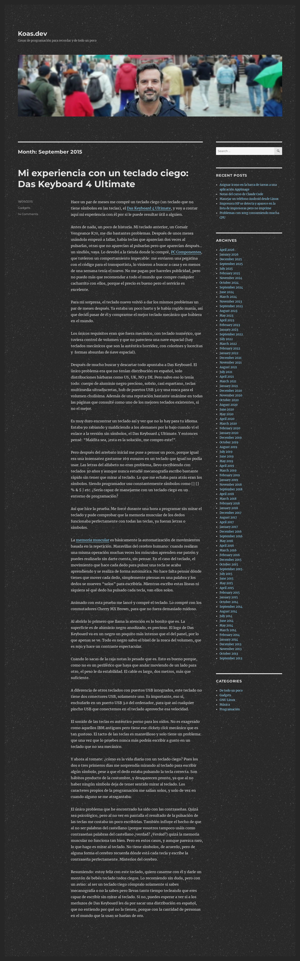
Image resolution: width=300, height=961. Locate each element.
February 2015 (230, 593)
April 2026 (227, 250)
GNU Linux (227, 700)
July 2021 (226, 372)
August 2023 (228, 311)
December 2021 (230, 358)
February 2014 (230, 635)
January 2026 (229, 254)
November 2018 (231, 485)
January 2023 (229, 330)
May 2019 (226, 461)
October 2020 (229, 400)
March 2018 (228, 499)
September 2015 (231, 569)
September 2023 (231, 306)
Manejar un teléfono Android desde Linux (249, 199)
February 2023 (230, 325)
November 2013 (230, 649)
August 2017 (228, 517)
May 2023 (226, 316)
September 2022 (231, 334)
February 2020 (230, 428)
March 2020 (228, 423)
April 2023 (227, 320)
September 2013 (231, 658)
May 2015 (226, 583)
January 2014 (229, 639)
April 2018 (227, 494)
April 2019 (227, 466)
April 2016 (227, 546)
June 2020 (227, 409)
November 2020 (231, 395)
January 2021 (229, 386)
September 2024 (231, 287)
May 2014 (226, 625)
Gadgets (24, 208)
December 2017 (230, 513)
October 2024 (229, 283)
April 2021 (227, 377)
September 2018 (231, 489)
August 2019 (228, 447)
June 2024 (227, 292)
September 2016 (231, 536)
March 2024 (228, 297)
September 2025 (231, 264)
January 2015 (229, 597)
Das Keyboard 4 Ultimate (149, 208)
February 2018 (230, 503)
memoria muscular (92, 540)
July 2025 (226, 269)
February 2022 (230, 348)
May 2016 (226, 541)
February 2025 (230, 273)
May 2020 (226, 414)
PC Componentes (186, 252)
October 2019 (229, 442)
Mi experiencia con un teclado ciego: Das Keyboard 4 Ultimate (103, 178)
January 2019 (229, 480)
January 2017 (229, 527)
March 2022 (228, 344)
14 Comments (28, 214)
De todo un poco (231, 690)
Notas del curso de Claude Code (241, 194)
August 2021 (228, 367)
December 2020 (231, 391)
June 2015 (226, 578)
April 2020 (227, 419)
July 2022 (226, 339)
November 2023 (231, 301)
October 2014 (229, 602)
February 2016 (230, 555)
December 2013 (230, 644)
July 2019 (226, 452)
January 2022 (229, 353)
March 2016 (228, 550)
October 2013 (229, 654)
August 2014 (228, 611)
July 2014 (226, 616)
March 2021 (228, 381)
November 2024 (231, 278)
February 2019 (230, 475)
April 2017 (227, 522)
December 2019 (231, 438)
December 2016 (231, 531)
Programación (230, 709)
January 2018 (229, 508)
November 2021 (231, 362)
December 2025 (231, 259)
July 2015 (226, 574)
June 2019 (227, 456)
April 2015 (227, 588)
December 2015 (230, 560)
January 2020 (229, 433)
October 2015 (229, 564)
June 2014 (226, 621)
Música (225, 705)
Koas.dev (32, 33)
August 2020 (228, 405)
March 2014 (228, 630)
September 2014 (231, 607)
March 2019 (228, 470)
